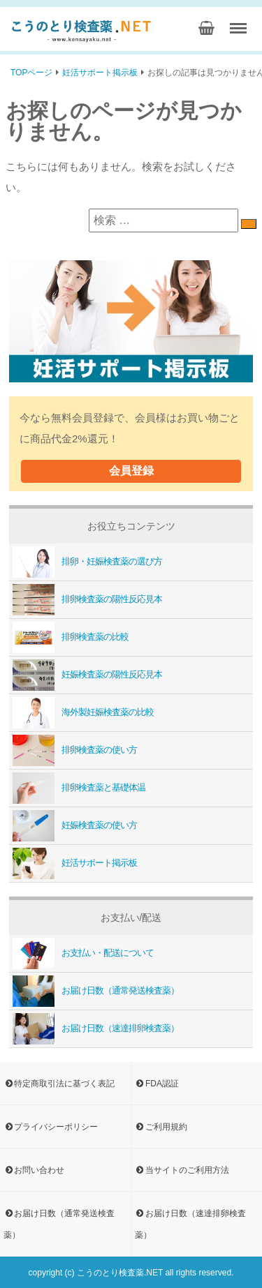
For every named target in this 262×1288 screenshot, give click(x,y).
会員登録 (131, 470)
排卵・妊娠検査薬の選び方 (85, 561)
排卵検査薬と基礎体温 (77, 787)
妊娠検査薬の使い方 (73, 825)
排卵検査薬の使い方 (73, 749)
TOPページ (31, 72)
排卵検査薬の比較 (69, 636)
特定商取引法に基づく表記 (59, 1083)
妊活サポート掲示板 (100, 72)
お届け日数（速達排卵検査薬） (94, 1028)
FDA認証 (157, 1083)
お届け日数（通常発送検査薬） (94, 990)
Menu (240, 23)
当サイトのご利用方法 (182, 1169)
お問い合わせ (33, 1169)
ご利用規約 (161, 1126)
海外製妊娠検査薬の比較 (81, 712)
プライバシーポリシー (50, 1126)
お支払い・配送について (81, 952)
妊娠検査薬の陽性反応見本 (85, 674)
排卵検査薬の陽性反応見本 (85, 599)
